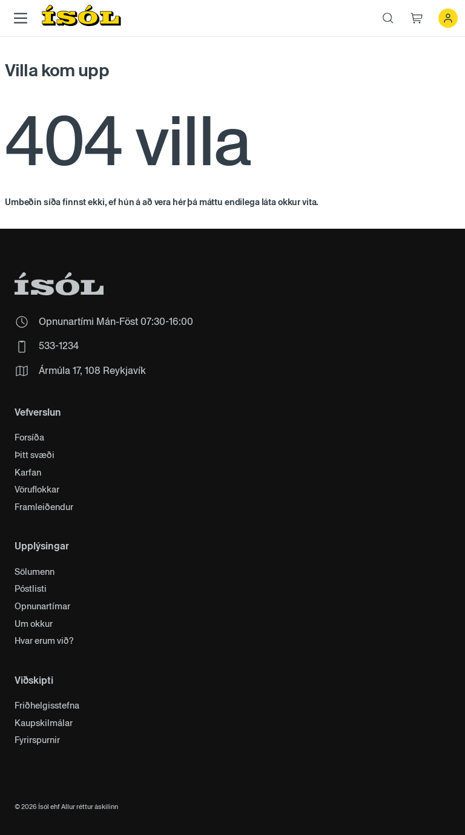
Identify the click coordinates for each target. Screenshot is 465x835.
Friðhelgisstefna (47, 706)
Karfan (28, 473)
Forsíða (29, 438)
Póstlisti (31, 589)
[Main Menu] (20, 18)
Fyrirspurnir (37, 740)
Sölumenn (34, 572)
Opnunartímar (42, 606)
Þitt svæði (34, 455)
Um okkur (34, 624)
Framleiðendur (44, 507)
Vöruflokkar (37, 490)
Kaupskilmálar (44, 723)
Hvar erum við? (44, 641)
